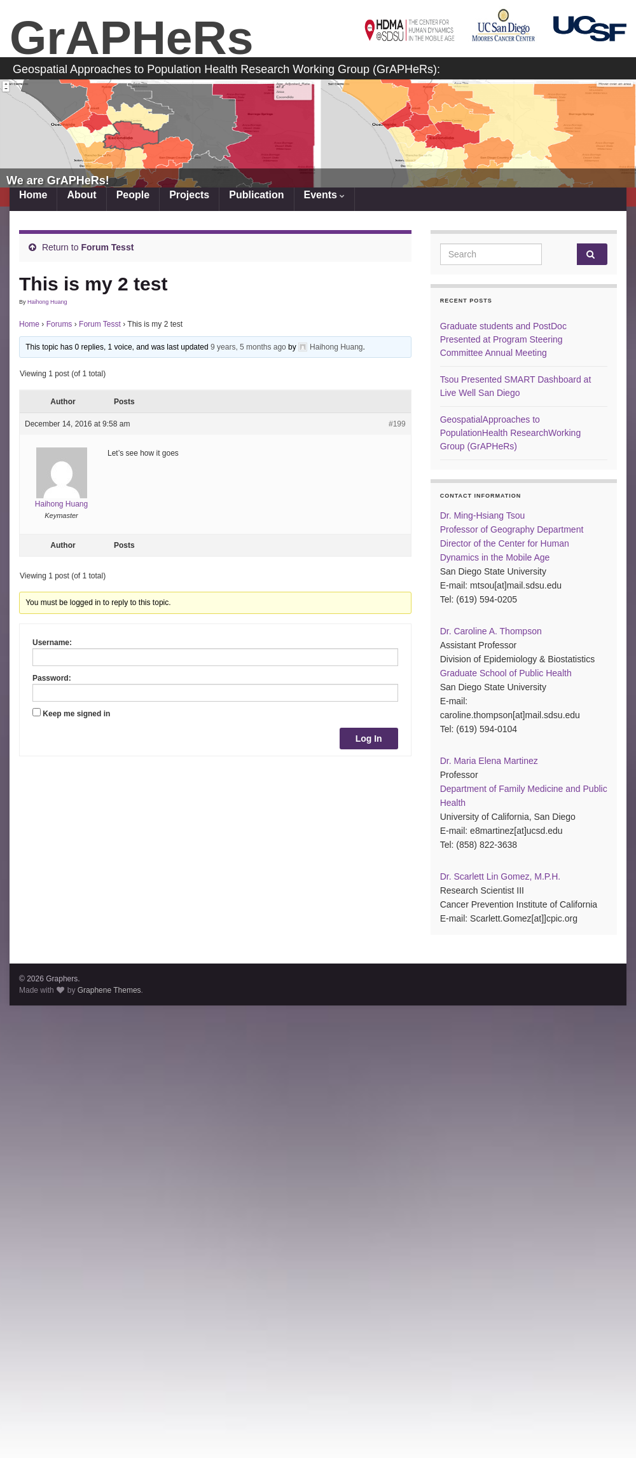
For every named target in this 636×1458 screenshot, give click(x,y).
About (81, 194)
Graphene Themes (109, 990)
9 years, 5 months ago (248, 347)
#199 (397, 423)
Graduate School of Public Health (506, 673)
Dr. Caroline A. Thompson (491, 631)
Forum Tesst (107, 247)
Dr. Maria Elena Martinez (489, 761)
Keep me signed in (76, 713)
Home (33, 194)
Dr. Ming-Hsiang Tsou (482, 515)
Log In (369, 738)
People (132, 194)
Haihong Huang (47, 302)
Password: (51, 678)
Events (323, 194)
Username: (52, 642)
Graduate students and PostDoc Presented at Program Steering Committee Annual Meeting (503, 339)
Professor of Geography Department (512, 529)
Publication (255, 194)
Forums (59, 324)
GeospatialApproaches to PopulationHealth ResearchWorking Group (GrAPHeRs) (510, 432)
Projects (189, 194)
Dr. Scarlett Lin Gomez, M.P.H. (500, 876)
